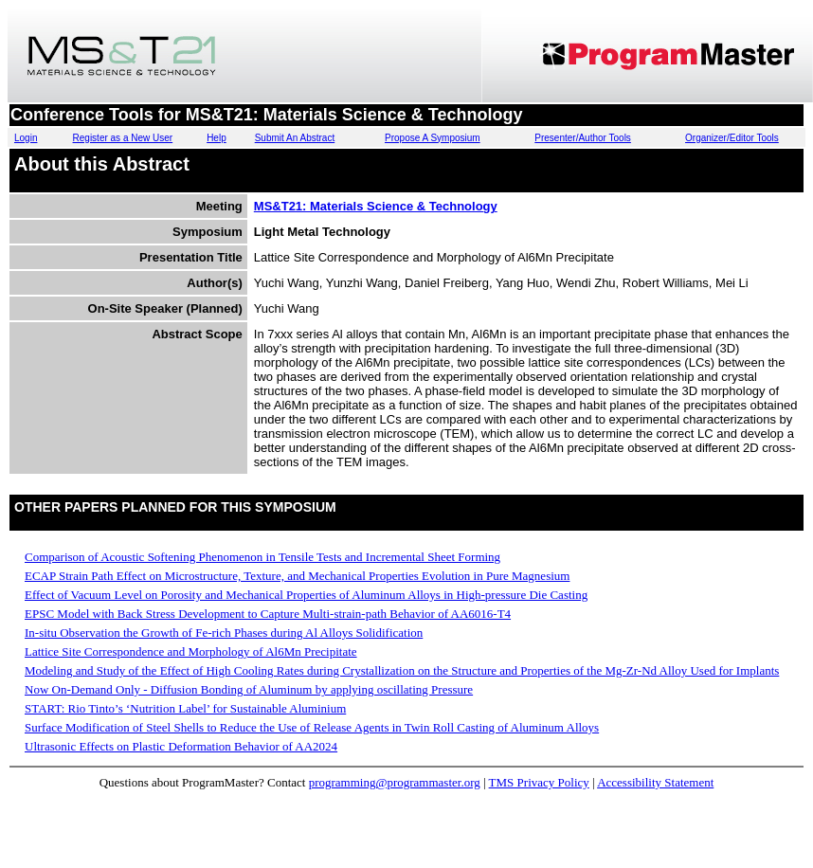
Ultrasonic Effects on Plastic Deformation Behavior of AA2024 (181, 746)
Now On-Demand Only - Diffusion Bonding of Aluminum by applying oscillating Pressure (249, 689)
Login (25, 138)
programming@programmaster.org (394, 782)
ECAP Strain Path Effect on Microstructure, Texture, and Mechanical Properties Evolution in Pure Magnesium (297, 576)
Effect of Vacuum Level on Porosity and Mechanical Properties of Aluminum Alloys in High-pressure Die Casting (306, 595)
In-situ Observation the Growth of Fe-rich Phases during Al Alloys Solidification (224, 632)
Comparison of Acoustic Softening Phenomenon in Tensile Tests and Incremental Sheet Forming (262, 557)
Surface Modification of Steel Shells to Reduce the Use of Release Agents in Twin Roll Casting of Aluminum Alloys (312, 727)
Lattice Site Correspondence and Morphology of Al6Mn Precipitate (191, 651)
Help (216, 138)
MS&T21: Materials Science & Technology (375, 206)
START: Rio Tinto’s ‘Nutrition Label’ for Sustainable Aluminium (185, 708)
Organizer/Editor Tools (732, 138)
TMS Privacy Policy (539, 782)
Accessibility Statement (655, 782)
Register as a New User (123, 138)
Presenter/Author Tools (582, 138)
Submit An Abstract (295, 138)
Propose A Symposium (432, 138)
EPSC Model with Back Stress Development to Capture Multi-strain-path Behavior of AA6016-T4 (268, 613)
